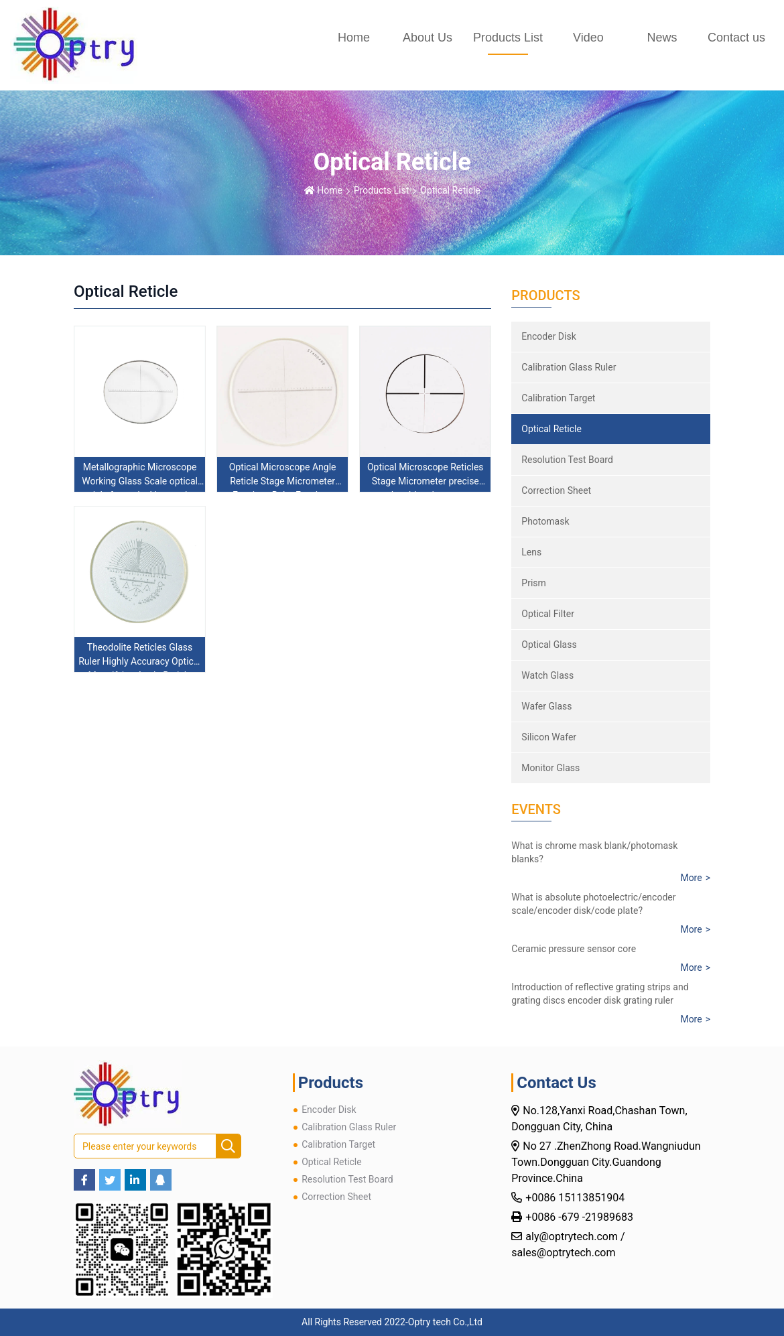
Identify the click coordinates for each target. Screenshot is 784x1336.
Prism (533, 583)
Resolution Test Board (567, 459)
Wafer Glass (546, 706)
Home (354, 37)
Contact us (736, 37)
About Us (427, 37)
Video (588, 37)
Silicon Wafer (548, 737)
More (691, 877)
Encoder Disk (548, 336)
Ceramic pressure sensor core (573, 948)
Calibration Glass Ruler (568, 367)
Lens (531, 552)
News (662, 37)
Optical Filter (547, 613)
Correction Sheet (556, 490)
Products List (508, 37)
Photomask (545, 521)
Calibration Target (558, 398)
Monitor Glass (550, 767)
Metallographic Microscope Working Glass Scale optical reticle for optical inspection (140, 481)
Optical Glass (548, 644)
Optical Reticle (450, 190)
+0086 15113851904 (576, 1197)
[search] (228, 1146)
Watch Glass (547, 675)
